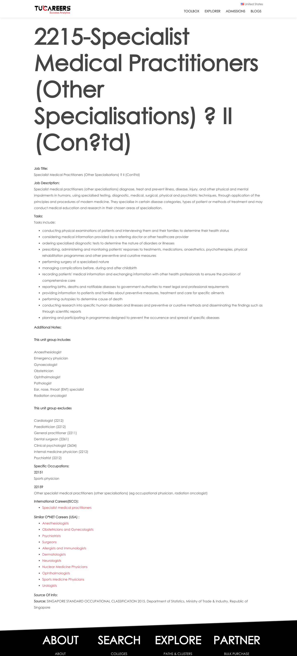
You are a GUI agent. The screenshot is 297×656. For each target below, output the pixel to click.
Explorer (212, 11)
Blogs (256, 11)
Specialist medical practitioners (67, 508)
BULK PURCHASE (236, 654)
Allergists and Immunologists (64, 548)
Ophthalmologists (56, 573)
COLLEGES (119, 654)
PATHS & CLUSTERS (178, 654)
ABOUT (60, 654)
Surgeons (49, 542)
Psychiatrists (51, 536)
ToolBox (191, 11)
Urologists (49, 586)
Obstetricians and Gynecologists (67, 529)
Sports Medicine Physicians (63, 579)
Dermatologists (54, 554)
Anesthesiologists (55, 523)
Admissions (235, 11)
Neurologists (51, 561)
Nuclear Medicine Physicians (64, 567)
